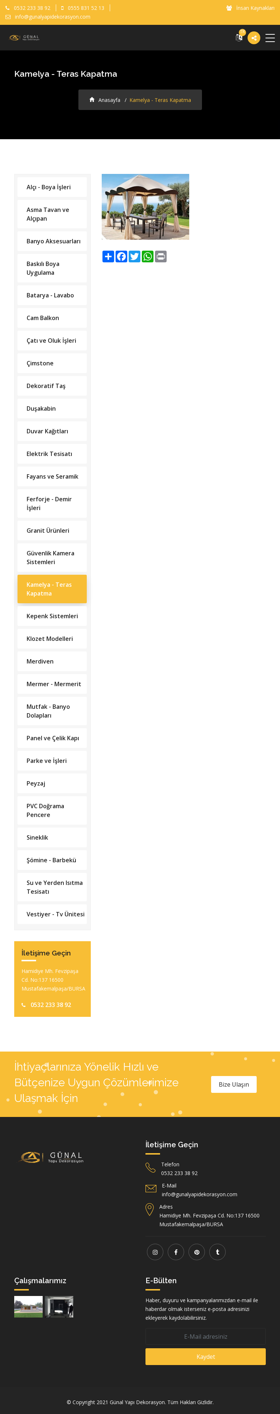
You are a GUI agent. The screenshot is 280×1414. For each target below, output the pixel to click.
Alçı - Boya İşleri (49, 187)
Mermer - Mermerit (54, 684)
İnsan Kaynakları (250, 7)
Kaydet (206, 1357)
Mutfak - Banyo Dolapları (48, 711)
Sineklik (37, 837)
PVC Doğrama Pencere (45, 810)
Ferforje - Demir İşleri (49, 503)
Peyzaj (36, 783)
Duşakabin (41, 408)
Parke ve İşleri (47, 761)
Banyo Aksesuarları (54, 241)
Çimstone (40, 363)
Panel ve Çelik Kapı (53, 738)
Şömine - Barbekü (51, 860)
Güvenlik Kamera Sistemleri (50, 557)
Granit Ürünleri (48, 531)
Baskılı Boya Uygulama (43, 268)
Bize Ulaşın (234, 1084)
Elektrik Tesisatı (49, 454)
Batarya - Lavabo (50, 295)
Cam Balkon (43, 318)
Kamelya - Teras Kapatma (49, 589)
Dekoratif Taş (46, 386)
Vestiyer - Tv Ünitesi (56, 914)
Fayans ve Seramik (52, 476)
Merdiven (40, 661)
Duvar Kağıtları (47, 431)
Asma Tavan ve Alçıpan (48, 214)
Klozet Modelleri (50, 639)
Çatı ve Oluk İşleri (51, 341)
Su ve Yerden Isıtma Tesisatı (55, 887)
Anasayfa (104, 99)
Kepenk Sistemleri (52, 616)
